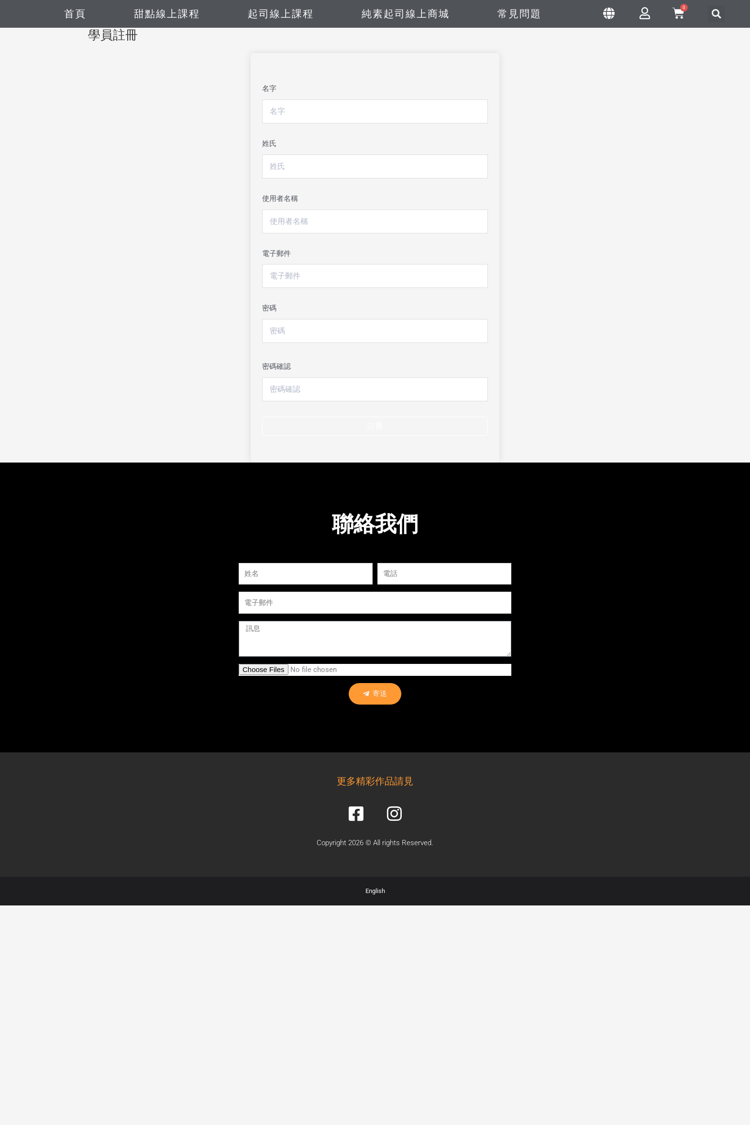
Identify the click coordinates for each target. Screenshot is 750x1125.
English (375, 891)
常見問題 (519, 14)
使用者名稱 (280, 198)
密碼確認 (276, 366)
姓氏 (269, 143)
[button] (716, 13)
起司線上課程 (281, 14)
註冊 (375, 425)
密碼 (269, 308)
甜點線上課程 (167, 14)
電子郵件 (276, 253)
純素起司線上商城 (406, 14)
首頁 (75, 14)
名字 (269, 88)
